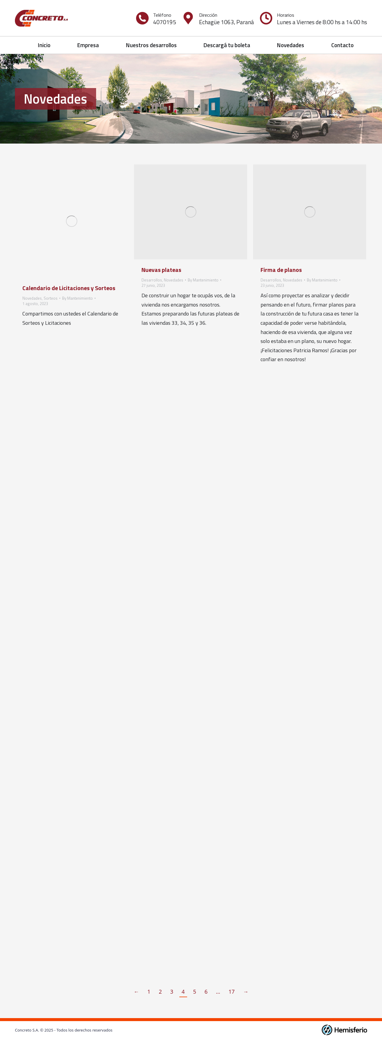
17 (232, 991)
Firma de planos (281, 269)
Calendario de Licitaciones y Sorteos (68, 288)
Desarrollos (151, 280)
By (77, 298)
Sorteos (51, 298)
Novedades (32, 298)
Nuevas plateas (161, 269)
